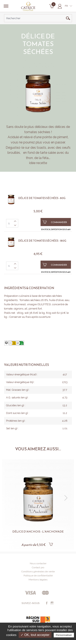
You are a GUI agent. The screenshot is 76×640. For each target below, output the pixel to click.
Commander (55, 222)
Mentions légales (38, 579)
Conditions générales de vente (38, 571)
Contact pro (38, 567)
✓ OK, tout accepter (35, 635)
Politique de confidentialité (38, 575)
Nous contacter (38, 563)
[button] (66, 498)
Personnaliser (64, 635)
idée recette (38, 163)
